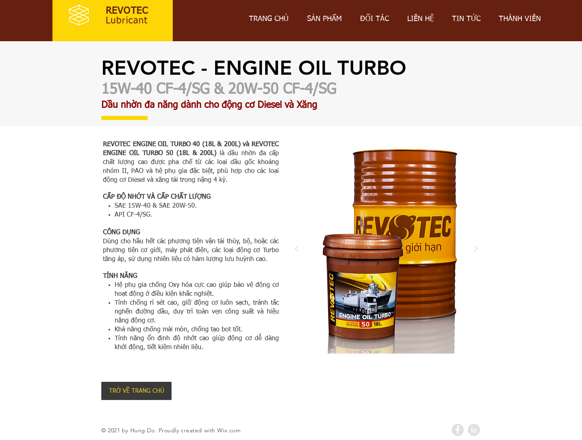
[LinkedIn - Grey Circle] (474, 430)
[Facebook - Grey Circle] (458, 430)
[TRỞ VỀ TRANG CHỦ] (136, 391)
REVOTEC (127, 11)
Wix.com (229, 430)
